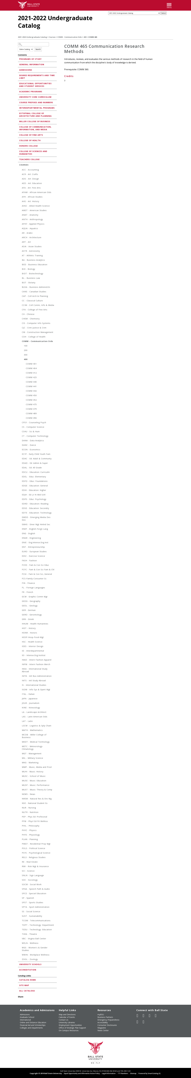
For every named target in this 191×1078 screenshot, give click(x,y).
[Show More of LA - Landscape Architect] (20, 712)
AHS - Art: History (30, 201)
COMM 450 (31, 395)
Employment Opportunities (70, 1025)
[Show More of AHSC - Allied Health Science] (20, 206)
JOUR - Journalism (30, 703)
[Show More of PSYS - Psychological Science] (20, 853)
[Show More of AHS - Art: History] (20, 201)
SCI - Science (28, 871)
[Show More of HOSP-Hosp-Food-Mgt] (20, 637)
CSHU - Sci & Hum (31, 431)
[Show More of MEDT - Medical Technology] (20, 742)
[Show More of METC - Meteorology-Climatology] (20, 746)
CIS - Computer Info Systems (36, 323)
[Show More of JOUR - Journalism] (20, 703)
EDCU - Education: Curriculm (36, 472)
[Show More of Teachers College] (18, 159)
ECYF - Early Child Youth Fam (36, 454)
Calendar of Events (67, 1017)
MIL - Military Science (32, 758)
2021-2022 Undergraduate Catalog (32, 37)
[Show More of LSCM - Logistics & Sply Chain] (20, 726)
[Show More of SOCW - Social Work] (20, 884)
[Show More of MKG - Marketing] (20, 763)
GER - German (29, 610)
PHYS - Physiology (31, 834)
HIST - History (29, 628)
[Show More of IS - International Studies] (20, 685)
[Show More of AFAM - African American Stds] (20, 192)
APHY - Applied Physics (33, 224)
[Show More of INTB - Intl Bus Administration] (20, 676)
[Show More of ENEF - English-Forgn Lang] (20, 529)
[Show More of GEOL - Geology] (20, 606)
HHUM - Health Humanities (35, 623)
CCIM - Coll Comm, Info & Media (38, 305)
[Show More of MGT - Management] (20, 754)
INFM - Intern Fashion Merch (36, 664)
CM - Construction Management (37, 332)
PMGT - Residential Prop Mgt (36, 844)
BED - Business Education (34, 264)
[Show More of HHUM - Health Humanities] (20, 624)
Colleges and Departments (31, 1027)
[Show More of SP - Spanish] (20, 898)
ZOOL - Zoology (30, 959)
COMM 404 (31, 368)
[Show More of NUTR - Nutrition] (20, 812)
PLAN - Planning (30, 839)
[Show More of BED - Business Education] (20, 264)
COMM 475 (31, 404)
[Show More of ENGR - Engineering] (20, 538)
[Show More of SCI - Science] (20, 871)
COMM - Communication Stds (69, 37)
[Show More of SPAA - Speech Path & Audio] (20, 889)
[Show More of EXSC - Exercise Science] (20, 556)
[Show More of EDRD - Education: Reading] (20, 504)
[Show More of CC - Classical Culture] (20, 301)
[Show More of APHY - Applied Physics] (20, 224)
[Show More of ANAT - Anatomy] (20, 215)
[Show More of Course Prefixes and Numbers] (18, 102)
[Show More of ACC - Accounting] (20, 170)
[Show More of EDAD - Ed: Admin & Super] (20, 463)
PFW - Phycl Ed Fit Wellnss (35, 821)
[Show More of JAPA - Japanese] (20, 699)
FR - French (27, 592)
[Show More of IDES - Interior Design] (20, 646)
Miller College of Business (34, 121)
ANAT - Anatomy (30, 215)
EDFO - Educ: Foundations (35, 481)
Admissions (25, 70)
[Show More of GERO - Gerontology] (20, 615)
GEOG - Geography (31, 601)
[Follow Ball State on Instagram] (156, 1015)
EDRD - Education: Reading (35, 503)
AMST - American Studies (34, 210)
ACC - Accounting (30, 169)
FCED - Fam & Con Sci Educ (35, 565)
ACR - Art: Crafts (30, 174)
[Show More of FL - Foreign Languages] (20, 588)
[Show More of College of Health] (18, 140)
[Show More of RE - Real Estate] (20, 862)
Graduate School (27, 1017)
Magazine (101, 1027)
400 (85, 37)
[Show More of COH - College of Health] (20, 337)
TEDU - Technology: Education (37, 929)
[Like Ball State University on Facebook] (137, 1015)
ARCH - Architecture (31, 237)
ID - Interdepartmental (33, 651)
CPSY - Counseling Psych (34, 422)
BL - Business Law (31, 278)
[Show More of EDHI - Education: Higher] (20, 490)
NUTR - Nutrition (30, 812)
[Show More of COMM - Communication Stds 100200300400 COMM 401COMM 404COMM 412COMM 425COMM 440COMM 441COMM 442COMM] (20, 341)
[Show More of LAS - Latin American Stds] (20, 717)
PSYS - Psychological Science (36, 853)
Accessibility (102, 1022)
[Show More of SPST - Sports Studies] (20, 902)
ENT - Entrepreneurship (33, 547)
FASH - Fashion (29, 560)
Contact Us (63, 1020)
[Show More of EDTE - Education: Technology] (20, 513)
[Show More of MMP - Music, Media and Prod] (20, 767)
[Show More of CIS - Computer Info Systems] (20, 323)
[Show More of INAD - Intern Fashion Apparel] (20, 660)
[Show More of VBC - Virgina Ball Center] (20, 939)
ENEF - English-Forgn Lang (35, 529)
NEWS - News (28, 794)
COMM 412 (31, 373)
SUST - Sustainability (32, 916)
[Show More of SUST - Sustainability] (20, 916)
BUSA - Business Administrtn (36, 287)
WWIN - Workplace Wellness (35, 954)
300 (25, 354)
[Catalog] (134, 13)
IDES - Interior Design (32, 646)
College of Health (30, 140)
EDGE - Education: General (35, 485)
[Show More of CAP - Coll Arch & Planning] (20, 296)
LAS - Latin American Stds (34, 716)
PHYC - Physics (29, 830)
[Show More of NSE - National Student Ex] (20, 803)
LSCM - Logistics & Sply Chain (36, 725)
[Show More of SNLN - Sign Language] (20, 875)
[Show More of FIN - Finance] (20, 583)
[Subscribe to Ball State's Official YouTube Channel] (150, 1015)
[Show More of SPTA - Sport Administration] (20, 907)
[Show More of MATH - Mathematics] (20, 730)
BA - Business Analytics (33, 260)
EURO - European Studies (34, 551)
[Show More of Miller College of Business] (18, 121)
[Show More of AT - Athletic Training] (20, 255)
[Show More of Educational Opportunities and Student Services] (18, 83)
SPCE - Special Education (34, 893)
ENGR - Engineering (31, 538)
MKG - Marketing (30, 762)
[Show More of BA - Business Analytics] (20, 260)
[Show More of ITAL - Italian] (20, 694)
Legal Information (109, 1073)
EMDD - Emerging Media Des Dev (36, 518)
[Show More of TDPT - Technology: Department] (20, 925)
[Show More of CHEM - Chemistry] (20, 319)
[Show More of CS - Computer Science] (20, 427)
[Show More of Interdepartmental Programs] (18, 107)
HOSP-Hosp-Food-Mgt (33, 637)
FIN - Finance (28, 583)
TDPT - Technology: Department (38, 925)
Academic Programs (30, 91)
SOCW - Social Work (32, 884)
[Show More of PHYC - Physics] (20, 830)
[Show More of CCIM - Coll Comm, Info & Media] (20, 305)
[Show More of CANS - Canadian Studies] (20, 292)
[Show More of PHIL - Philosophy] (20, 826)
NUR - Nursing (29, 807)
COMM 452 (31, 400)
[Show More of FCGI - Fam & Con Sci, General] (20, 574)
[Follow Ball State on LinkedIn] (137, 1021)
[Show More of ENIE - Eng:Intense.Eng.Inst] (20, 542)
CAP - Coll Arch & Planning (35, 296)
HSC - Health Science (32, 641)
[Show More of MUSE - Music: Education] (20, 781)
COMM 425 (31, 377)
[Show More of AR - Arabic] (20, 233)
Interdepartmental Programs (37, 108)
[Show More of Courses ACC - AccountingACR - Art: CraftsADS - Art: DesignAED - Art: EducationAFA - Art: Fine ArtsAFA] (18, 164)
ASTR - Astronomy (31, 251)
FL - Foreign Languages (33, 587)
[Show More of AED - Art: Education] (20, 183)
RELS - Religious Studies (34, 857)
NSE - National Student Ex (34, 803)
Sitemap (133, 1073)
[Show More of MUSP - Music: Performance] (20, 785)
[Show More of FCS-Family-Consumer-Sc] (20, 579)
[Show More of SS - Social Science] (20, 911)
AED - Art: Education (32, 183)
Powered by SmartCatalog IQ (149, 1073)
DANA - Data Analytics (33, 440)
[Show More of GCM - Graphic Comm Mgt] (20, 597)
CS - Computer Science (33, 427)
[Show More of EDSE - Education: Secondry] (20, 508)
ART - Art (26, 242)
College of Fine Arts (31, 135)
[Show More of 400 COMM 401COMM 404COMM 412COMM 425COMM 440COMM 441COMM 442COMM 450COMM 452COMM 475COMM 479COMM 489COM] (22, 359)
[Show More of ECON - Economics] (20, 450)
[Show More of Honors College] (18, 145)
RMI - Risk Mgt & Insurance (35, 866)
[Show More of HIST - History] (20, 628)
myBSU (100, 1014)
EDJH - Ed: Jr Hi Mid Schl (33, 494)
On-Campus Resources (69, 1030)
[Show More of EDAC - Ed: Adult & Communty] (20, 459)
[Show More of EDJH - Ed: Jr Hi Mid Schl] (20, 495)
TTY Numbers (123, 1073)
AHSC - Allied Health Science (36, 206)
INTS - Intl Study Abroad (34, 680)
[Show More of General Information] (18, 64)
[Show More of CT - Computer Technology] (20, 436)
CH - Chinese (28, 314)
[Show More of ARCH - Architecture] (20, 237)
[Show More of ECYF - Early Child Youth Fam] (20, 454)
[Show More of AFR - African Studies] (20, 197)
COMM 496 (31, 418)
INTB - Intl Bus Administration (37, 676)
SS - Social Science (31, 911)
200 (25, 350)
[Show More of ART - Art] (20, 242)
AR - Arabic (27, 233)
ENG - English (28, 533)
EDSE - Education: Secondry (35, 508)
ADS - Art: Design (30, 178)
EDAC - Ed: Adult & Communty (37, 458)
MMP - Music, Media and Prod (37, 767)
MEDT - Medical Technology (36, 742)
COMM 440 (31, 382)
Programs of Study (30, 59)
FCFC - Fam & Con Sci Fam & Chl (38, 569)
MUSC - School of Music (34, 776)
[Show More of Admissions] (18, 69)
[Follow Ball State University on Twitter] (143, 1015)
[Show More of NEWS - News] (20, 794)
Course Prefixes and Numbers (36, 102)
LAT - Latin (27, 721)
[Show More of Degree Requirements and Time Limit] (18, 75)
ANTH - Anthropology (32, 219)
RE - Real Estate (30, 862)
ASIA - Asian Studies (32, 246)
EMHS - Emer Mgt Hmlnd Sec (36, 524)
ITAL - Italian (28, 694)
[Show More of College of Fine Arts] (18, 134)
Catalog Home (27, 980)
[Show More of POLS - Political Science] (20, 848)
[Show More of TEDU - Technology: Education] (20, 930)
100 (25, 345)
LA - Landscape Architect (34, 712)
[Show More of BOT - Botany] (20, 283)
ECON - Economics (31, 449)
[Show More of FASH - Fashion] (20, 560)
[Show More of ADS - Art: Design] (20, 179)
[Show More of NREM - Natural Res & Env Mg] (20, 799)
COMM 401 (31, 364)
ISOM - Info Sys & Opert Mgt (36, 689)
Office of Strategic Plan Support (72, 1027)
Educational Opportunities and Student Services (35, 84)
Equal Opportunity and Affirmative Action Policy (82, 1073)
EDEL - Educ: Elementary (34, 476)
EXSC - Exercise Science (33, 556)
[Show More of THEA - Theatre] (20, 934)
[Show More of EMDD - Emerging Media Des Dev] (20, 517)
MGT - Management (32, 753)
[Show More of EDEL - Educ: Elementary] (20, 477)
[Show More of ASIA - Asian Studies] (20, 246)
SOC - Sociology (30, 880)
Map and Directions (67, 1014)
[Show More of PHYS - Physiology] (20, 835)
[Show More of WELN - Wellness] (20, 943)
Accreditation (27, 969)
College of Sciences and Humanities (33, 152)
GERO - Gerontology (32, 614)
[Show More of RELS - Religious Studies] (20, 857)
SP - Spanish (28, 898)
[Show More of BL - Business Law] (20, 278)
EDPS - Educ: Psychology (34, 499)
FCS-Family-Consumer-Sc (34, 578)
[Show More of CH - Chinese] (20, 314)
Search (38, 49)
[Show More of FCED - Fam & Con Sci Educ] (20, 565)
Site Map (24, 985)
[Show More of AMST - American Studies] (20, 210)
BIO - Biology (28, 269)
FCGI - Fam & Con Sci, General (37, 574)
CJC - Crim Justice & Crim (34, 327)
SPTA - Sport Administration (35, 907)
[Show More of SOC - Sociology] (20, 880)
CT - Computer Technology (35, 436)
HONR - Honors (29, 632)
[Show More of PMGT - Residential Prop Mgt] (20, 844)
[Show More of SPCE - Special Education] (20, 893)
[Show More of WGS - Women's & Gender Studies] (20, 948)
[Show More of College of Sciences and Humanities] (18, 151)
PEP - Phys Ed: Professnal (34, 816)
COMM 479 (31, 409)
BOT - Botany (28, 282)
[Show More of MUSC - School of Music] (20, 776)
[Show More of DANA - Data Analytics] (20, 441)
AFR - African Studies (32, 197)
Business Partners (105, 1017)
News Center (103, 1030)
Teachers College (29, 159)
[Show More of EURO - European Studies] (20, 551)
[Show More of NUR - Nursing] (20, 808)
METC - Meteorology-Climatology (32, 747)
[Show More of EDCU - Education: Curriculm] (20, 472)
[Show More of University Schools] (18, 964)
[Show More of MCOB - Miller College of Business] (20, 735)
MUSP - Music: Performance (35, 785)
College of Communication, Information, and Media (35, 128)
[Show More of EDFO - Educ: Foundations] (20, 481)
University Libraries (67, 1022)
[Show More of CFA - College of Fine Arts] (20, 310)
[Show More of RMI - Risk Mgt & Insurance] (20, 866)
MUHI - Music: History (32, 771)
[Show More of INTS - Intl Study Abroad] (20, 680)
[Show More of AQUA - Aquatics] (20, 228)
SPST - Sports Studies (32, 902)
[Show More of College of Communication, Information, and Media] (18, 126)
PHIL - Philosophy (30, 825)
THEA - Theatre (29, 934)
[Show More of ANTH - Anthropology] (20, 219)
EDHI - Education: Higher (34, 490)
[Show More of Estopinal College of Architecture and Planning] (18, 113)
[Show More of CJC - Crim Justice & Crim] (20, 328)
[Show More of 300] (22, 355)
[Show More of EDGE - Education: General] (20, 486)
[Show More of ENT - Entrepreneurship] (20, 547)
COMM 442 (31, 391)
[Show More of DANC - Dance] (20, 445)
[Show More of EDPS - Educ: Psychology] (20, 499)
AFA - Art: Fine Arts (31, 188)
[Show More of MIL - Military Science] (20, 758)
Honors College (28, 146)
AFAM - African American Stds (36, 192)
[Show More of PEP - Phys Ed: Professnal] (20, 817)
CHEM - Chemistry (31, 318)
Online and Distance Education (33, 1022)
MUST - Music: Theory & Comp (37, 789)
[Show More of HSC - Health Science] (20, 642)
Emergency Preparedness (108, 1020)
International (25, 1020)
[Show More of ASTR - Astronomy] (20, 251)
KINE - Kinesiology (31, 707)
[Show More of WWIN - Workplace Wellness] (20, 955)
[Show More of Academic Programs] (18, 91)
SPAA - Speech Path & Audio (36, 889)
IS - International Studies (34, 685)
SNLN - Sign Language (33, 875)
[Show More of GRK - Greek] (20, 619)
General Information (31, 64)
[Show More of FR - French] (20, 592)
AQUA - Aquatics (30, 228)
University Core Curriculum (35, 97)
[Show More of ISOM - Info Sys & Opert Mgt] (20, 690)
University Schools (30, 964)
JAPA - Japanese (30, 698)
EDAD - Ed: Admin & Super (35, 463)
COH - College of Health (33, 336)
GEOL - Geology (30, 605)
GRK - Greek (28, 619)
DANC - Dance (29, 445)
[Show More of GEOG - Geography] (20, 601)
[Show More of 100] (22, 346)
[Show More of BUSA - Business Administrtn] (20, 287)
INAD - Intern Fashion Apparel (36, 660)
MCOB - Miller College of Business (34, 736)
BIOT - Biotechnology (32, 273)
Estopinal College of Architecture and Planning (35, 114)
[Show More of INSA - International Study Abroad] (20, 669)
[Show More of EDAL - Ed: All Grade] (20, 468)
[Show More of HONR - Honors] (20, 633)
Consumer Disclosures (107, 1025)
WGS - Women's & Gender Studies (34, 948)
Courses (52, 37)
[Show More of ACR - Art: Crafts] (20, 174)
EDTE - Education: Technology (37, 512)
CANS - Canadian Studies (34, 291)
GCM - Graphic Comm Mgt (35, 596)
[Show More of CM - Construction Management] (20, 332)
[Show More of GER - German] (20, 610)
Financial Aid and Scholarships (32, 1025)
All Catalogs (27, 990)
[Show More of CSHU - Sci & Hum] (20, 431)
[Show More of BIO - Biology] (20, 269)
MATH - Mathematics (32, 730)
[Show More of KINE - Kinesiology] (20, 708)
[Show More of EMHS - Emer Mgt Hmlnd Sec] (20, 524)
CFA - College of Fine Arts (34, 309)
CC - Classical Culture (32, 300)
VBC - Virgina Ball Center (34, 938)
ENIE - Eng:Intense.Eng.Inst (35, 542)
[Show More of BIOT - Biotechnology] (20, 274)
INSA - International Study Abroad (34, 670)
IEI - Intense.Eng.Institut (33, 655)
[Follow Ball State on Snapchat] (143, 1021)
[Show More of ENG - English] (20, 533)
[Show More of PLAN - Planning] (20, 839)
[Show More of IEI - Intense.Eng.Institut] (20, 655)
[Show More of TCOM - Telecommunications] (20, 920)
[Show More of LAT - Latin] (20, 721)
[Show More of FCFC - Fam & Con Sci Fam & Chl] (20, 570)
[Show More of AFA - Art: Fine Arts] (20, 188)
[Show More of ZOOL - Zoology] (20, 959)
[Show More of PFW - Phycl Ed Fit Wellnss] (20, 821)
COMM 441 (31, 386)
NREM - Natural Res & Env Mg (37, 798)
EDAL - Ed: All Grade (32, 467)
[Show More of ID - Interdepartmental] (20, 651)
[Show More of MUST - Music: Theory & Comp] (20, 790)
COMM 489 (31, 413)
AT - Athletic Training (32, 255)
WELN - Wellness (30, 943)
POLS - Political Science (33, 848)
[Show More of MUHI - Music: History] (20, 772)
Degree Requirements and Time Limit (37, 76)
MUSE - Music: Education (34, 780)
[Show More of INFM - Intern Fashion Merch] (20, 664)
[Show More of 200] (22, 350)
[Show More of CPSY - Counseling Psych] (20, 422)
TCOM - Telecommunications (36, 920)
